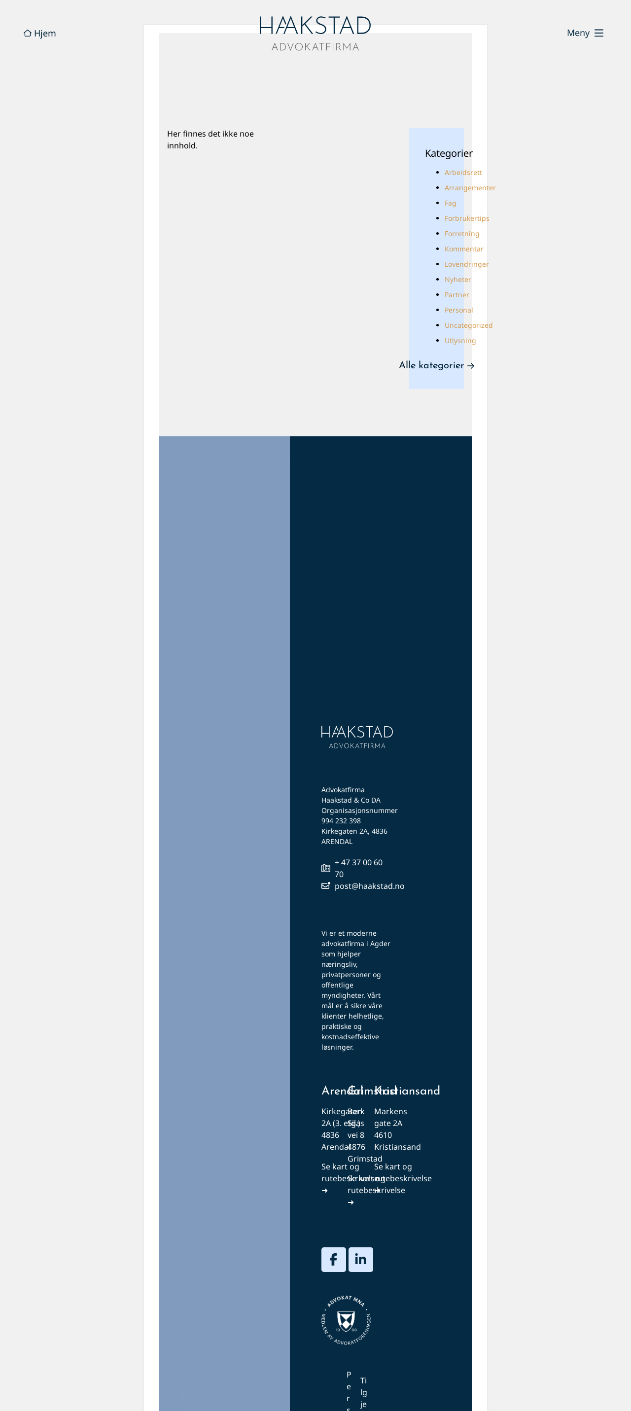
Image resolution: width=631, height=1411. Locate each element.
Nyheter (458, 279)
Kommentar (464, 248)
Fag (450, 203)
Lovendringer (467, 264)
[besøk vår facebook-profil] (333, 1259)
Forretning (462, 233)
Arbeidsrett (463, 172)
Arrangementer (470, 187)
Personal (459, 310)
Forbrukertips (467, 218)
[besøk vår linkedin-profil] (361, 1259)
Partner (457, 294)
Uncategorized (469, 325)
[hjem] (315, 33)
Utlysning (460, 340)
